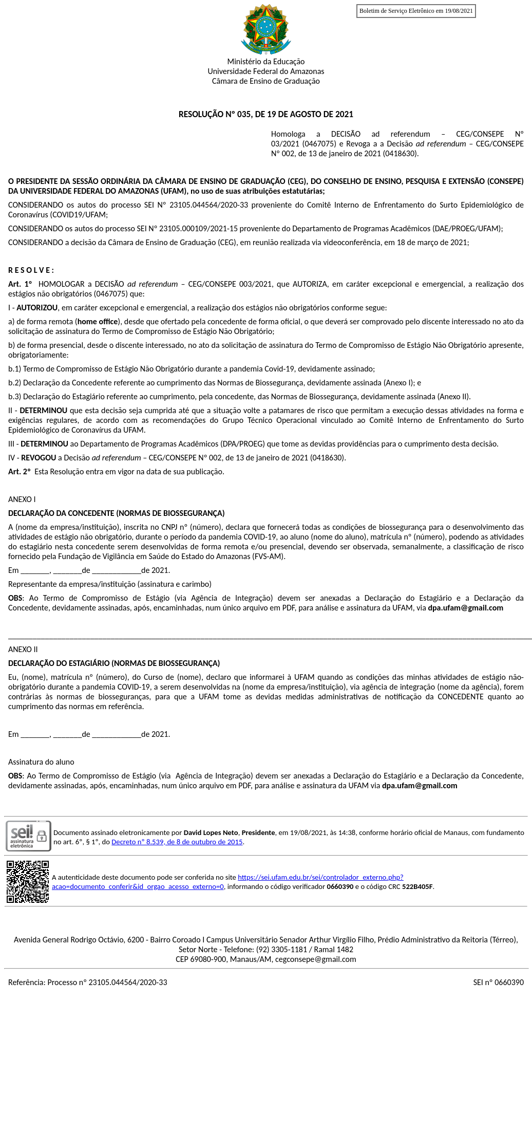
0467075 (319, 144)
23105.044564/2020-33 (208, 205)
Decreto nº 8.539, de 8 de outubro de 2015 (176, 841)
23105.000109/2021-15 (198, 228)
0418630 (399, 153)
